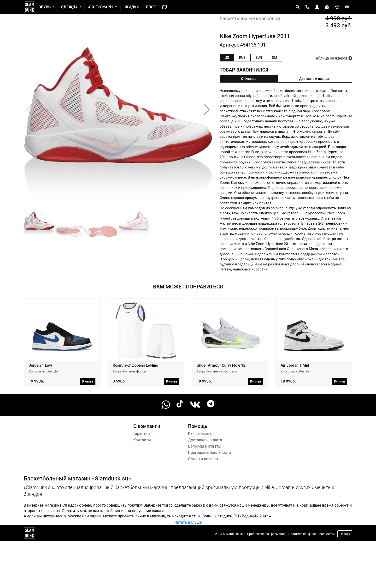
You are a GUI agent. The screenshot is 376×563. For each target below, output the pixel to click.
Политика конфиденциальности (311, 534)
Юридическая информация (266, 534)
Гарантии (141, 433)
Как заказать (200, 433)
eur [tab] (259, 58)
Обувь (45, 7)
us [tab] (227, 58)
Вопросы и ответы (204, 446)
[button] (207, 109)
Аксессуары (101, 7)
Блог (151, 7)
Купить (87, 381)
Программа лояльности (209, 452)
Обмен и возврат (203, 459)
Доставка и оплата (205, 440)
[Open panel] (298, 7)
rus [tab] (242, 58)
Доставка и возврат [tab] (315, 79)
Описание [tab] (248, 79)
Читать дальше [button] (188, 522)
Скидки (131, 7)
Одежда (70, 7)
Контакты (142, 440)
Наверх (345, 534)
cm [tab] (274, 58)
